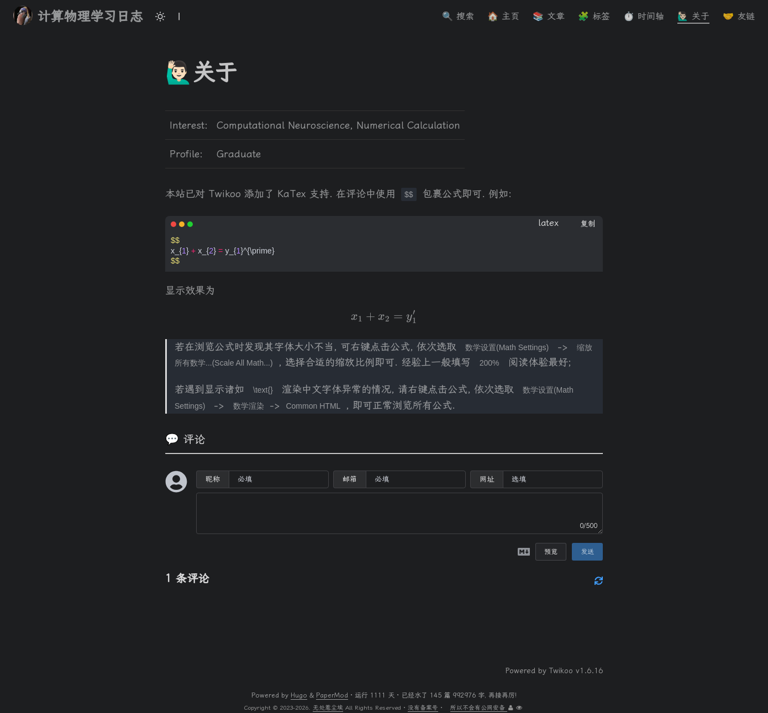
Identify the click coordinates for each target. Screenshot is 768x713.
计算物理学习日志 (78, 15)
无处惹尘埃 (328, 707)
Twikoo (561, 670)
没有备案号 (423, 707)
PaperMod (332, 695)
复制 (588, 223)
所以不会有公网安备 (478, 707)
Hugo (299, 695)
